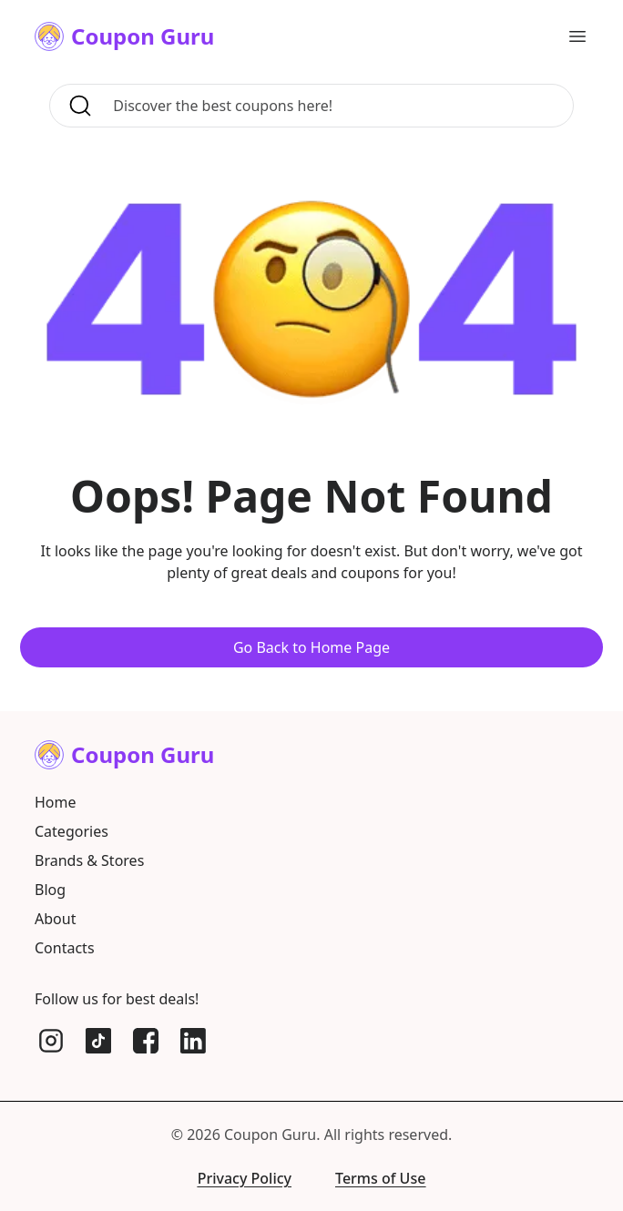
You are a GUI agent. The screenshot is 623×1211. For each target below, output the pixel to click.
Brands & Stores (89, 860)
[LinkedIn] (193, 1040)
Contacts (65, 948)
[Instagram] (51, 1040)
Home (56, 802)
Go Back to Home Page (311, 647)
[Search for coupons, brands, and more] (337, 105)
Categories (71, 831)
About (55, 919)
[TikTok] (98, 1040)
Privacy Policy (244, 1178)
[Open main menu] (577, 36)
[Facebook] (145, 1040)
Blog (50, 890)
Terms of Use (380, 1178)
